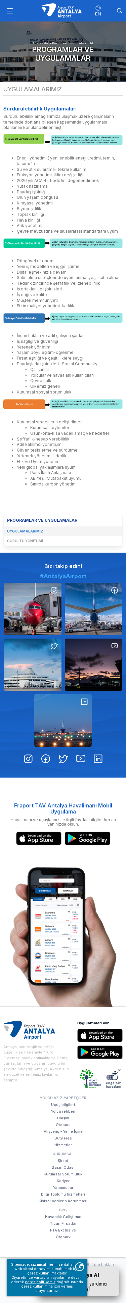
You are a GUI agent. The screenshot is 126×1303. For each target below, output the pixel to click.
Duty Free (63, 1138)
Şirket (63, 1160)
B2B (63, 1210)
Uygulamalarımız (25, 531)
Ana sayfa (40, 43)
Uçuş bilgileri (63, 1104)
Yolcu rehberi (63, 1111)
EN (98, 13)
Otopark (63, 1124)
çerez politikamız (40, 1282)
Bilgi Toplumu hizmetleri (63, 1194)
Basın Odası (63, 1167)
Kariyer (63, 1180)
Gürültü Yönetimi (25, 541)
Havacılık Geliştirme (63, 1216)
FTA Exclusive (63, 1230)
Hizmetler (63, 1145)
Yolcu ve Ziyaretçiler (63, 1098)
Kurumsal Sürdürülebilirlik (73, 43)
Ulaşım (63, 1118)
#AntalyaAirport (63, 607)
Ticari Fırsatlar (63, 1223)
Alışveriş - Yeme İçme (63, 1131)
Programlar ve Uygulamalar (63, 53)
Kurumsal (63, 1154)
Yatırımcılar (63, 1187)
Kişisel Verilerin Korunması (63, 1201)
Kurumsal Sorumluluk (63, 1174)
